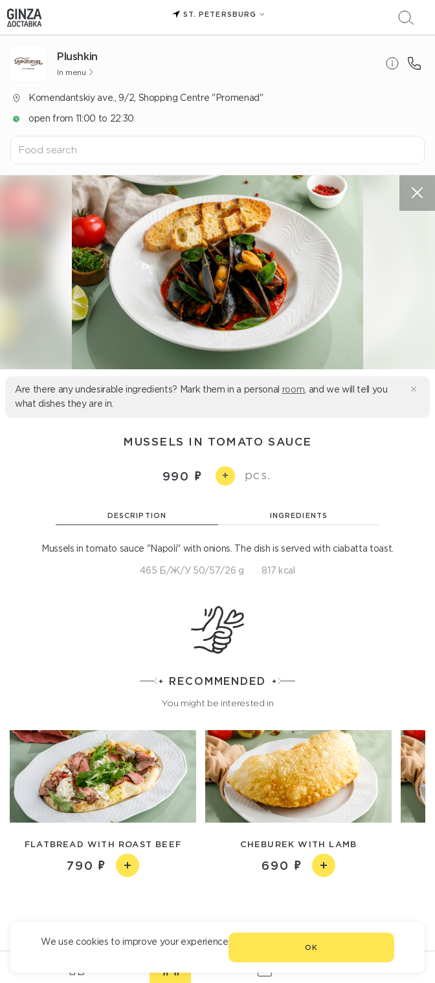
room (293, 389)
